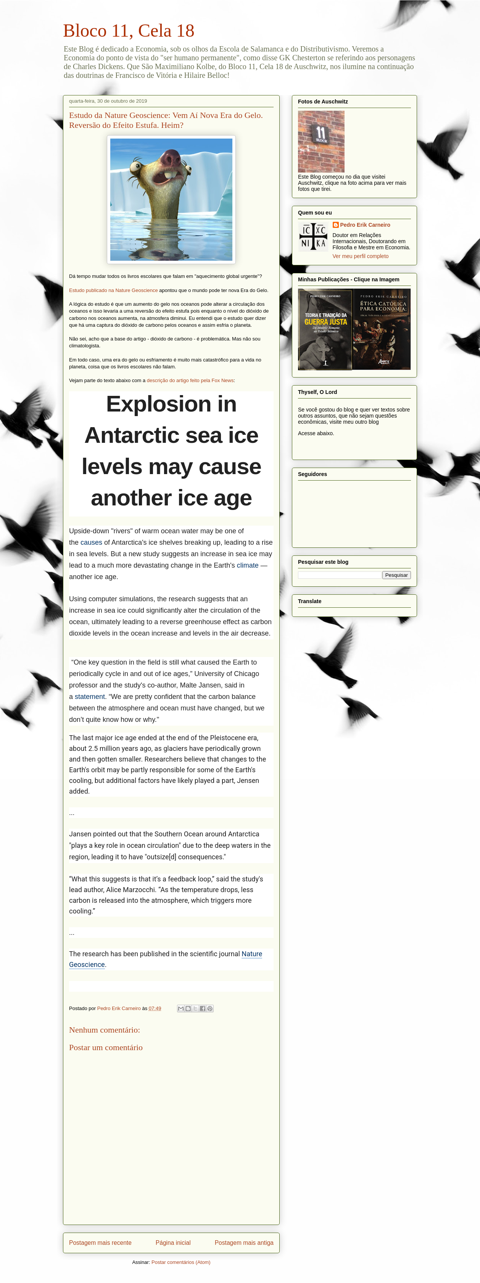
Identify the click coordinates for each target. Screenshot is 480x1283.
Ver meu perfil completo (361, 256)
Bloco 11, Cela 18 (129, 30)
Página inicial (173, 1242)
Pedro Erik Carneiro (365, 225)
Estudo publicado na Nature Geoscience (113, 290)
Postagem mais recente (100, 1242)
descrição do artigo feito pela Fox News (190, 380)
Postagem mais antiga (244, 1242)
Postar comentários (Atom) (181, 1262)
